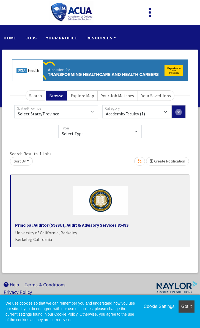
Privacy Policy (18, 292)
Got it (186, 306)
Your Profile (61, 37)
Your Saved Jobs (156, 95)
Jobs (31, 37)
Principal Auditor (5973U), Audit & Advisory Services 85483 (71, 225)
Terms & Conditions (44, 284)
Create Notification (167, 161)
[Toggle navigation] (150, 12)
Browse (56, 95)
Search (35, 95)
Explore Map (82, 95)
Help (11, 284)
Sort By (20, 161)
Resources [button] (99, 37)
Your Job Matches (117, 95)
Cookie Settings (159, 306)
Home (10, 37)
